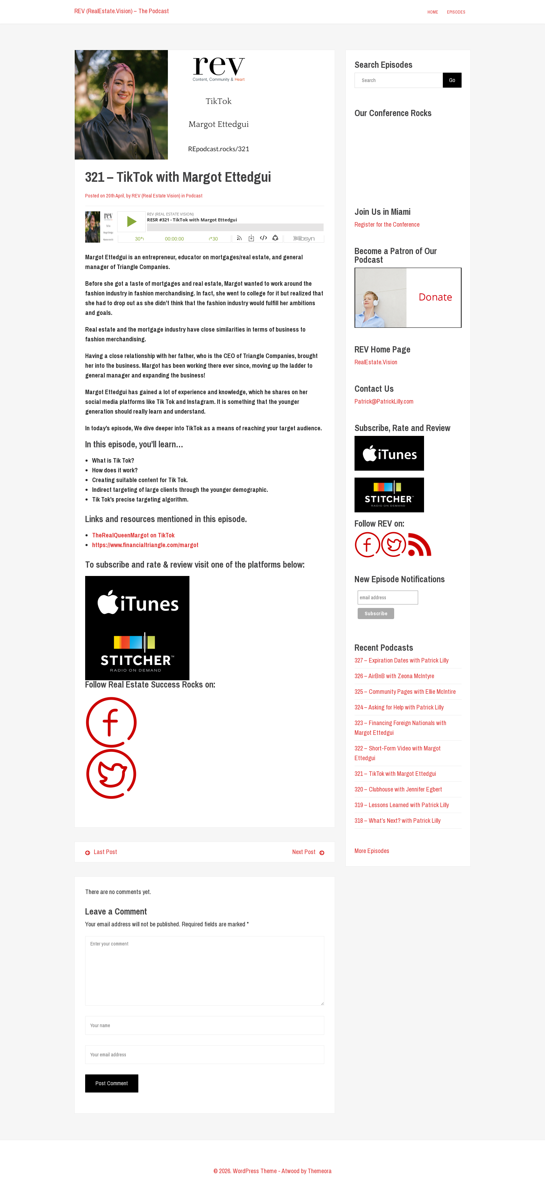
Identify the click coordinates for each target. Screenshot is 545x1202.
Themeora (320, 1171)
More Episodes (372, 850)
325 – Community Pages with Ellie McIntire (405, 691)
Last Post (101, 851)
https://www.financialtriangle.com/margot (145, 545)
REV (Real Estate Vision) (156, 195)
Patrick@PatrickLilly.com (384, 401)
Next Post (267, 851)
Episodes (456, 12)
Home (433, 12)
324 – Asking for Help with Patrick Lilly (399, 707)
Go (452, 80)
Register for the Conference (387, 224)
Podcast (194, 195)
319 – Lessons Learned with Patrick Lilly (402, 805)
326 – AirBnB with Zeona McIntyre (394, 676)
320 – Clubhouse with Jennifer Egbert (398, 789)
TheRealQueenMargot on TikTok (133, 535)
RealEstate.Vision (376, 362)
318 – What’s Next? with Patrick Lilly (397, 820)
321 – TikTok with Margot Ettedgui (395, 773)
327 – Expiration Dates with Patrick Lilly (401, 660)
